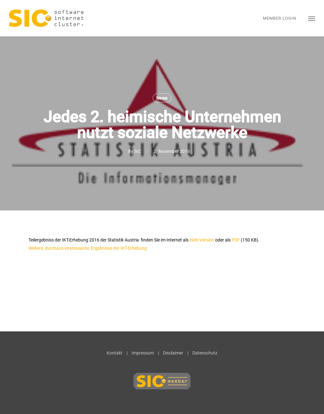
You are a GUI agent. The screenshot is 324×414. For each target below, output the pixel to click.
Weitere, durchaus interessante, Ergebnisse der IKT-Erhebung (87, 248)
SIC (137, 151)
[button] (311, 18)
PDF (236, 239)
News (161, 98)
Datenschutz (204, 352)
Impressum (143, 352)
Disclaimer (173, 352)
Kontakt (114, 352)
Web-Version (202, 239)
